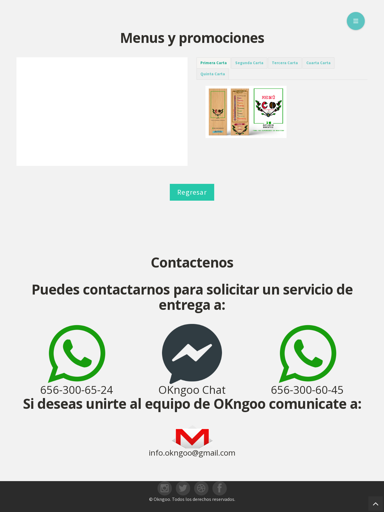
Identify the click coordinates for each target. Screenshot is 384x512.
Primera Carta (213, 62)
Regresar (192, 192)
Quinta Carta (212, 73)
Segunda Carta (249, 62)
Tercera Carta (285, 62)
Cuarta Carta (318, 62)
